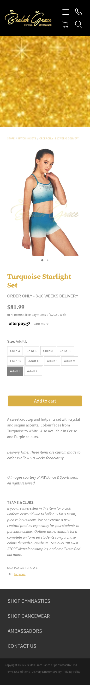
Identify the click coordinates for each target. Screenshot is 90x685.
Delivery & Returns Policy (47, 672)
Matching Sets (27, 138)
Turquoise (20, 574)
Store (11, 138)
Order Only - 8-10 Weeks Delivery (58, 138)
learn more (40, 323)
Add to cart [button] (45, 401)
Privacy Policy (72, 672)
